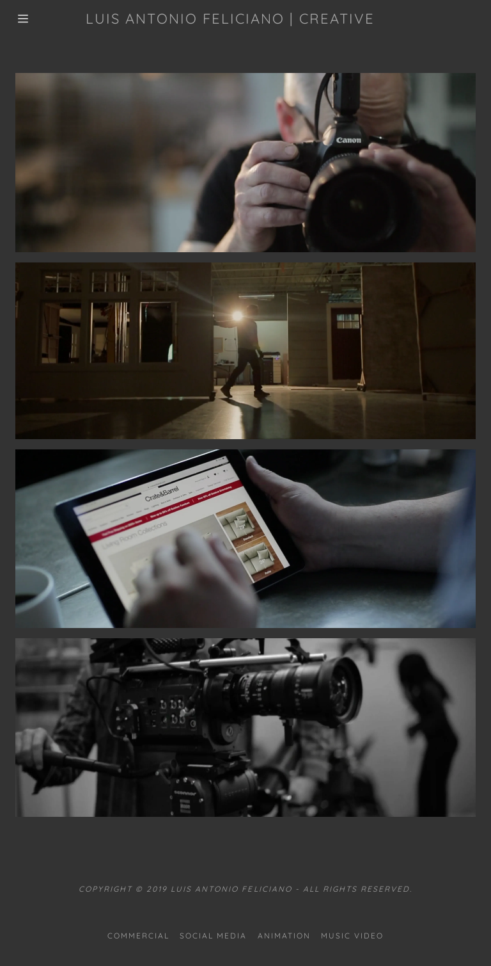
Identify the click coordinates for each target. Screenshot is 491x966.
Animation (284, 935)
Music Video (352, 935)
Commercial (138, 935)
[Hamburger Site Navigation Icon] (23, 18)
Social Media (213, 935)
